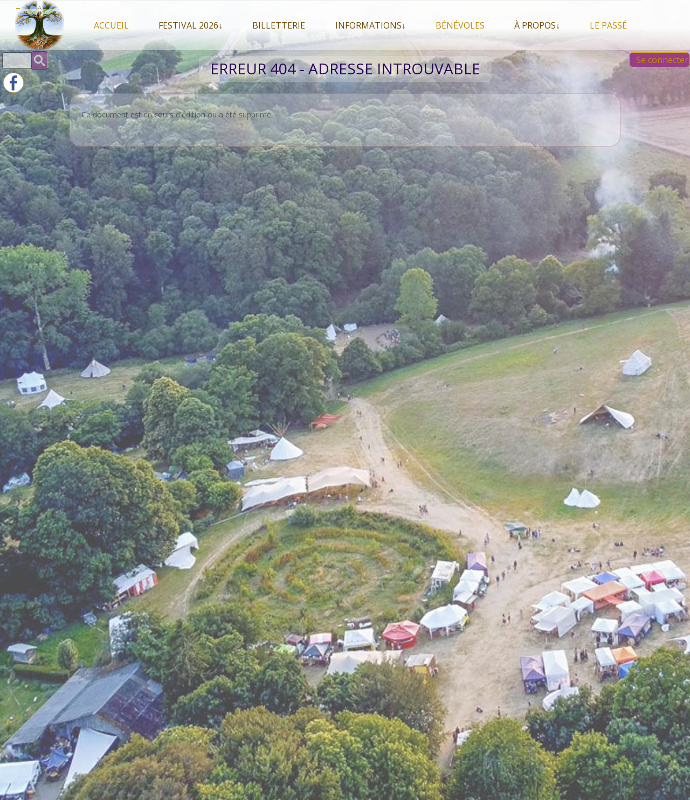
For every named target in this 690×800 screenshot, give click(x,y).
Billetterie (278, 25)
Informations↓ (370, 25)
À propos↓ (537, 25)
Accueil (111, 25)
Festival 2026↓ (190, 25)
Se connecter (662, 60)
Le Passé (608, 25)
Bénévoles (460, 25)
